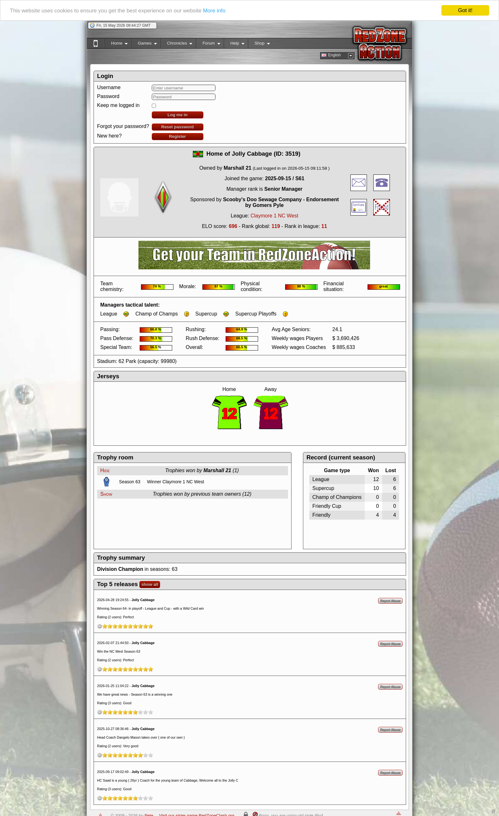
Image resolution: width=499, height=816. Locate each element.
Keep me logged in (118, 105)
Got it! (465, 10)
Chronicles (176, 44)
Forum (208, 44)
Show (106, 494)
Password (108, 96)
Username (109, 87)
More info (214, 10)
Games (144, 44)
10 (150, 626)
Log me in (177, 114)
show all (149, 584)
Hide (105, 470)
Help (234, 44)
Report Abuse (390, 601)
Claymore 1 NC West (274, 215)
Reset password (177, 126)
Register (177, 136)
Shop (259, 44)
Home (116, 44)
